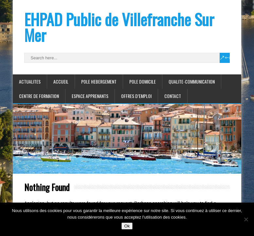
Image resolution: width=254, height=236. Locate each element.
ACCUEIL (60, 81)
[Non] (246, 219)
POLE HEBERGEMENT (99, 81)
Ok (127, 226)
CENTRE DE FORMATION (39, 95)
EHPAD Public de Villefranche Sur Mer (119, 27)
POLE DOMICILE (142, 81)
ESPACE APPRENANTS (90, 95)
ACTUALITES (30, 81)
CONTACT (172, 95)
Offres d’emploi (136, 95)
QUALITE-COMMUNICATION (192, 81)
